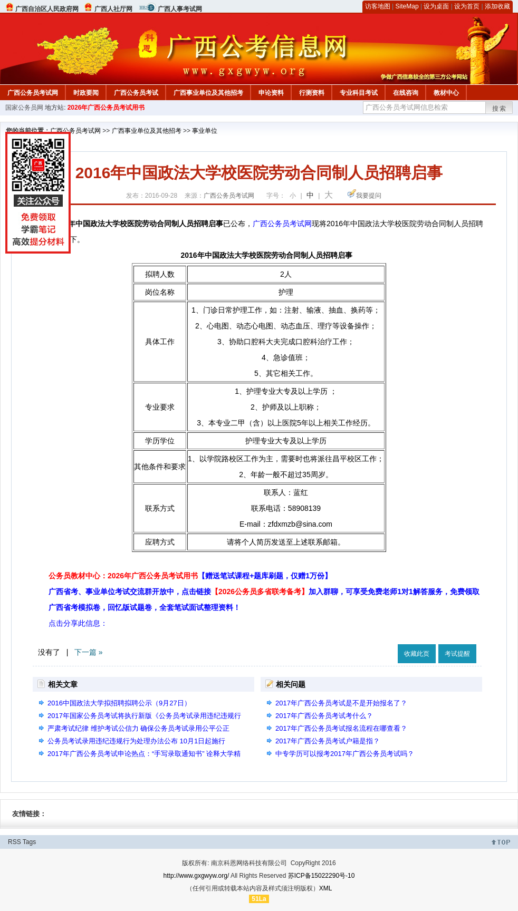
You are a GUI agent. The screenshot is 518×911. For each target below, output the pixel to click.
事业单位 (204, 130)
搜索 (499, 108)
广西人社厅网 (113, 9)
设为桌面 (436, 6)
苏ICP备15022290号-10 (321, 875)
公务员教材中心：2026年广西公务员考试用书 (190, 575)
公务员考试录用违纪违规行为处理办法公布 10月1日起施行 (136, 741)
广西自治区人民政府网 (47, 9)
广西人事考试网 (180, 9)
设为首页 (466, 6)
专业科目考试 (359, 92)
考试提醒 (457, 653)
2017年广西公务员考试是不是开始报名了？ (341, 703)
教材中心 (446, 92)
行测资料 (311, 92)
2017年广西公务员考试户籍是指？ (327, 741)
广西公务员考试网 (32, 92)
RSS (14, 842)
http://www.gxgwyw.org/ (196, 875)
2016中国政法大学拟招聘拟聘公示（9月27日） (119, 703)
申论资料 (271, 92)
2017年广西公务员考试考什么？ (324, 716)
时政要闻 (86, 92)
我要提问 (368, 195)
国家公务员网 (24, 107)
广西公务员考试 (136, 92)
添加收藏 (497, 6)
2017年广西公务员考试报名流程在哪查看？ (341, 728)
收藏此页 (416, 653)
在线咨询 (405, 92)
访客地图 (377, 6)
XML (325, 888)
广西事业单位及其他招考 (208, 92)
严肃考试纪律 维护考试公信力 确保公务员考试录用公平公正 (138, 728)
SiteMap (407, 6)
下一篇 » (88, 652)
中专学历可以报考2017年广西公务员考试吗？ (344, 754)
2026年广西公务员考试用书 (106, 107)
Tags (29, 842)
